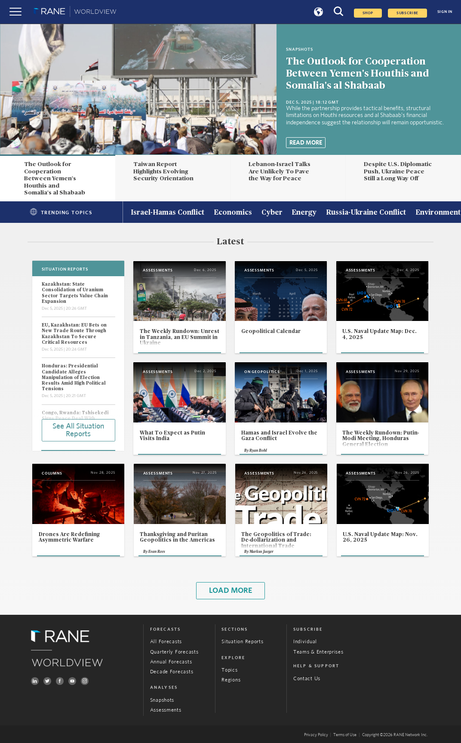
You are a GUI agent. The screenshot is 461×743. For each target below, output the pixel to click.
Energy (304, 213)
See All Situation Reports (78, 430)
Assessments (165, 710)
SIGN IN (444, 12)
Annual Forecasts (171, 662)
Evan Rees (156, 552)
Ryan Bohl (258, 451)
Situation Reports (242, 641)
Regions (230, 680)
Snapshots (162, 700)
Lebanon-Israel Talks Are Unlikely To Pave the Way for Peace (279, 171)
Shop (368, 13)
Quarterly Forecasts (174, 652)
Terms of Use (345, 735)
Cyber (272, 213)
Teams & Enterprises (318, 652)
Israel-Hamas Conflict (167, 213)
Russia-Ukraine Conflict (366, 213)
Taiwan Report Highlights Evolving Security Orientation (163, 171)
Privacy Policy (316, 735)
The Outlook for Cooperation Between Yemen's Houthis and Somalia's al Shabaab (357, 73)
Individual (305, 641)
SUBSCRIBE (407, 13)
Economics (233, 213)
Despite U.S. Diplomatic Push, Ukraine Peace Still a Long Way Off (398, 171)
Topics (229, 670)
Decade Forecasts (172, 671)
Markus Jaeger (261, 552)
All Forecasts (166, 641)
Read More (305, 143)
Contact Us (306, 678)
